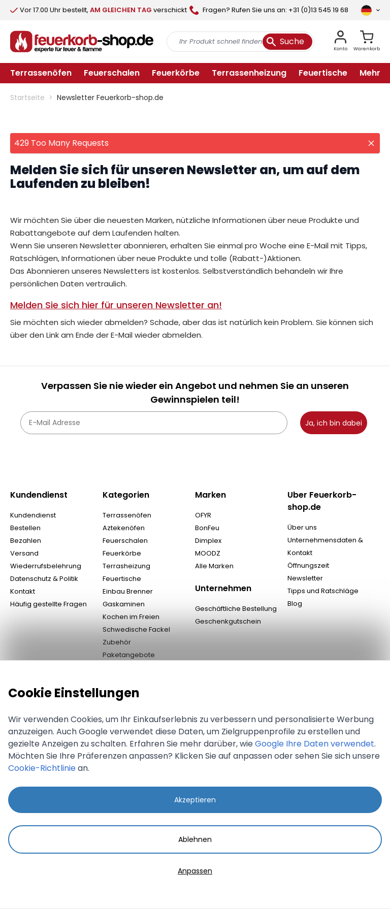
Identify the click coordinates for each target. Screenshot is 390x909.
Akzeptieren (195, 800)
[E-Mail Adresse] (153, 422)
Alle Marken (214, 566)
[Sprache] (370, 10)
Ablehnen (195, 839)
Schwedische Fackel (136, 629)
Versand (24, 553)
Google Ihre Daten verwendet (314, 744)
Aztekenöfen (124, 528)
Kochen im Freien (131, 617)
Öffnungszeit (308, 565)
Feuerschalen (125, 540)
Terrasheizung (126, 566)
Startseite (27, 97)
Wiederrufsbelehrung (45, 566)
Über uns (302, 527)
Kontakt (22, 591)
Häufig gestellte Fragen (48, 604)
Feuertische (122, 578)
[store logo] (81, 41)
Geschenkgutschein (228, 621)
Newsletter (305, 578)
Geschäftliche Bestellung (236, 608)
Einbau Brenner (128, 591)
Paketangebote (129, 655)
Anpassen (195, 871)
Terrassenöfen (127, 515)
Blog (294, 603)
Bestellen (25, 528)
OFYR (203, 515)
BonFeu (207, 528)
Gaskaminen (124, 604)
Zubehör (117, 642)
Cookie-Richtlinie (42, 768)
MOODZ (207, 553)
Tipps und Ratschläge (323, 591)
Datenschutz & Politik (44, 578)
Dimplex (208, 540)
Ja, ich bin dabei (333, 423)
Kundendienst (33, 515)
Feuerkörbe (122, 553)
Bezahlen (25, 540)
